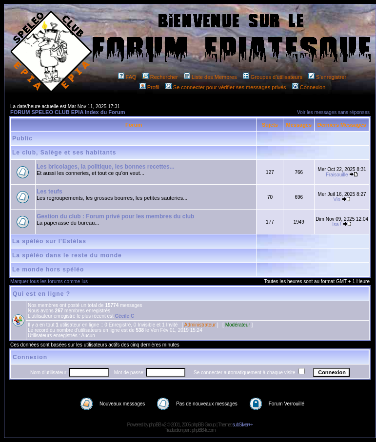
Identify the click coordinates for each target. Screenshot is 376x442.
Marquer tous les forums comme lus (49, 281)
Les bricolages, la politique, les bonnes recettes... (106, 166)
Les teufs (49, 191)
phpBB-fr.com (204, 430)
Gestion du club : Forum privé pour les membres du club (115, 216)
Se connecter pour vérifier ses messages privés (225, 87)
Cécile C (124, 316)
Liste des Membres (210, 77)
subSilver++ (243, 424)
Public (22, 138)
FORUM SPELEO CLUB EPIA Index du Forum (67, 112)
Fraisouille (337, 174)
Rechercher (160, 77)
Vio (337, 199)
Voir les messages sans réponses (333, 112)
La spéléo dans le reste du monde (67, 255)
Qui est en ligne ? (41, 293)
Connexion (309, 87)
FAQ (127, 77)
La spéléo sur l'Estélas (49, 241)
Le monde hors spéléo (48, 269)
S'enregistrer (327, 77)
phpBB (155, 424)
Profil (149, 87)
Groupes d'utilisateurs (272, 77)
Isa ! (336, 224)
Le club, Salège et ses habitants (64, 152)
